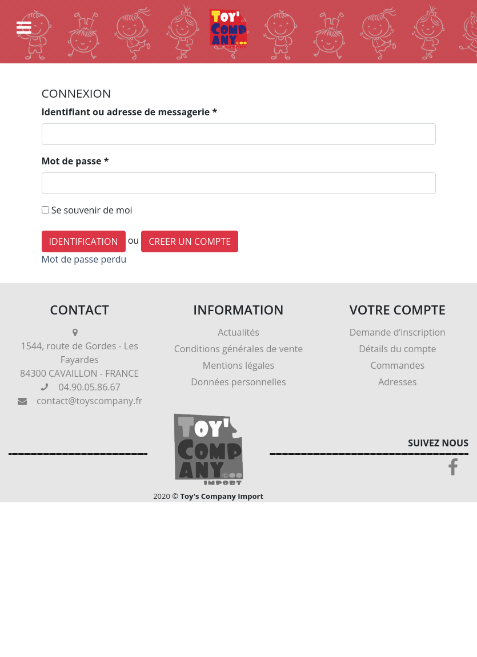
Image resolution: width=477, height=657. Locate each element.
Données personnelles (238, 382)
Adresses (397, 382)
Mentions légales (238, 365)
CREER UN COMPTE (190, 241)
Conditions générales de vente (238, 348)
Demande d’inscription (398, 332)
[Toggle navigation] (24, 27)
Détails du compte (397, 348)
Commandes (397, 365)
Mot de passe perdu (84, 259)
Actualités (238, 332)
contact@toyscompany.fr (89, 400)
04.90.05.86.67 (90, 387)
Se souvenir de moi (92, 210)
